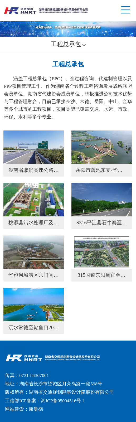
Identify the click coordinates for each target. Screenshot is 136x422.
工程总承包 (66, 44)
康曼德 (36, 409)
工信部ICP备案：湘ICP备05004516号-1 (45, 400)
